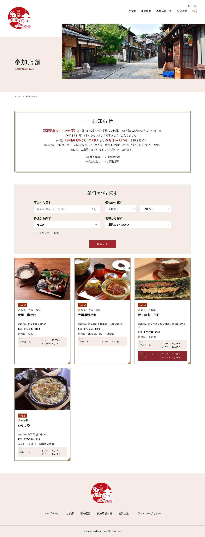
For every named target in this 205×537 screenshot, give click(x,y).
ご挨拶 (132, 11)
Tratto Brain (116, 531)
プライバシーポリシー (148, 513)
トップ (17, 96)
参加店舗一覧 (164, 11)
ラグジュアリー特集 (46, 233)
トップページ (52, 513)
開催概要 (146, 11)
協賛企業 (182, 11)
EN (195, 5)
